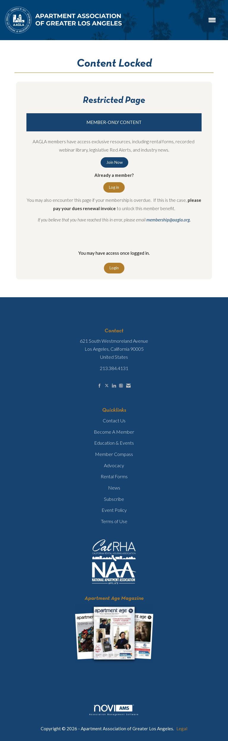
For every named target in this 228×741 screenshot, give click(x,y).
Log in (114, 187)
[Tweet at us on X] (107, 385)
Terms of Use (114, 521)
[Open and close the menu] (172, 20)
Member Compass (114, 454)
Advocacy (114, 465)
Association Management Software (114, 710)
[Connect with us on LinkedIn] (114, 385)
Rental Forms (114, 476)
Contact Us (114, 420)
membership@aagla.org (168, 219)
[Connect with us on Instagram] (121, 385)
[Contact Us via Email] (128, 385)
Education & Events (114, 443)
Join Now (114, 162)
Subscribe (114, 499)
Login (114, 267)
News (114, 487)
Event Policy (114, 510)
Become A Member (114, 432)
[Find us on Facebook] (99, 385)
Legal (181, 728)
